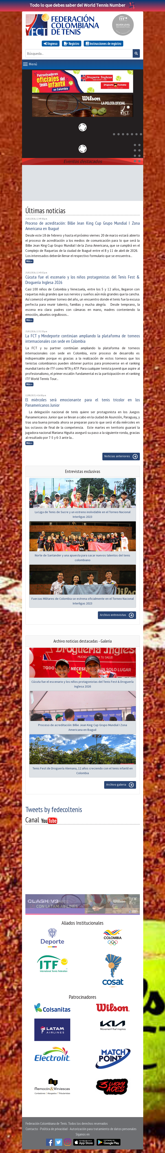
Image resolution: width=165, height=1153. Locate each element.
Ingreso (50, 43)
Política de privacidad (54, 1129)
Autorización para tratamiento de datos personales (103, 1129)
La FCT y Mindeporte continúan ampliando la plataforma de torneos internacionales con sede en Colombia (82, 338)
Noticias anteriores (121, 456)
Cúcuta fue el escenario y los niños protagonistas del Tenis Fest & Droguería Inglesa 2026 (82, 279)
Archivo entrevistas (117, 615)
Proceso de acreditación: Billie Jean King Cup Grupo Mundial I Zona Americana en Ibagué (82, 225)
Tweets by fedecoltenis (53, 809)
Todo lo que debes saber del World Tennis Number (83, 5)
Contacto (32, 1129)
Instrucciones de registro (103, 43)
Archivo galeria (120, 785)
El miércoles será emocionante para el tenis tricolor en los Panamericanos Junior (82, 402)
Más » (29, 261)
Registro (71, 43)
